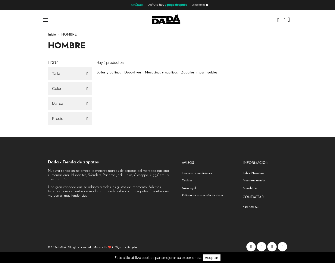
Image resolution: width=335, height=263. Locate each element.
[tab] (70, 73)
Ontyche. (132, 247)
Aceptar (211, 257)
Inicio (52, 34)
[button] (278, 20)
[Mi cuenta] (284, 20)
